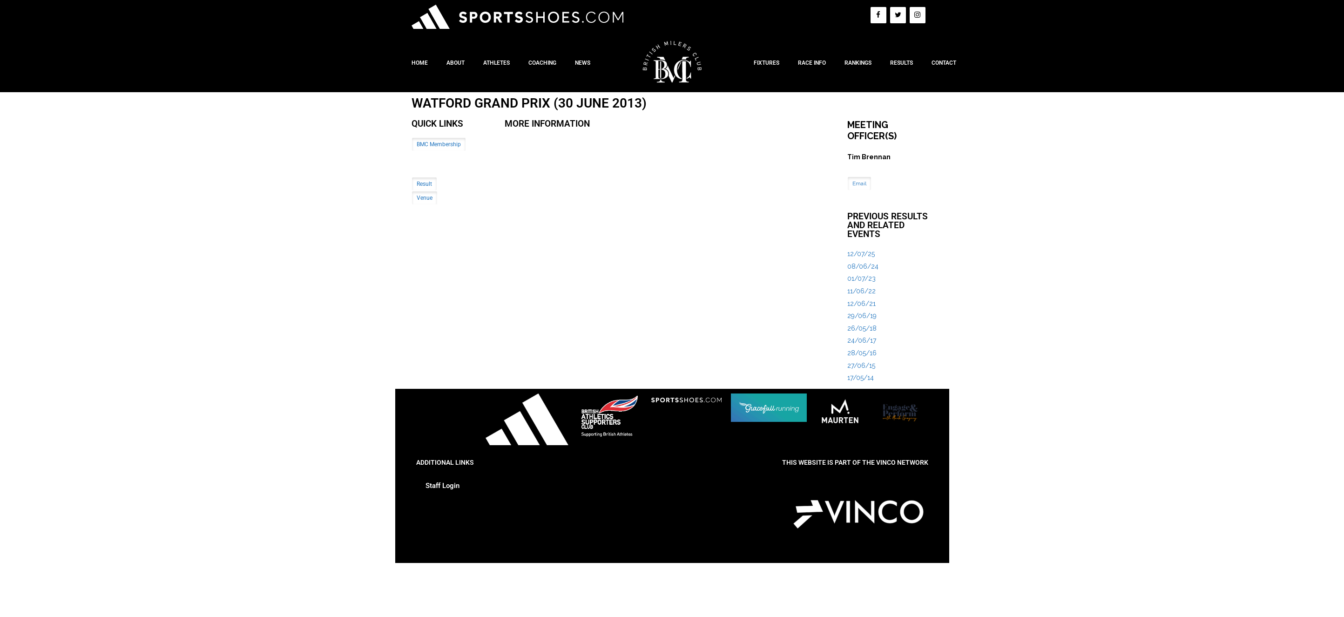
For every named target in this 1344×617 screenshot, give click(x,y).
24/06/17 (861, 340)
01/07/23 (861, 278)
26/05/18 (862, 328)
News (582, 63)
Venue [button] (424, 198)
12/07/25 (861, 254)
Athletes (496, 63)
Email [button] (859, 183)
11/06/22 (861, 291)
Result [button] (424, 184)
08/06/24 (862, 266)
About (455, 63)
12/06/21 (861, 303)
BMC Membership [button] (439, 144)
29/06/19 (862, 315)
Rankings (857, 63)
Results (901, 63)
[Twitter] (898, 15)
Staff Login (442, 485)
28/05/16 (862, 353)
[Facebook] (878, 15)
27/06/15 (861, 365)
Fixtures (766, 63)
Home (420, 63)
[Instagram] (917, 15)
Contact (944, 63)
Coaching (542, 63)
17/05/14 (860, 377)
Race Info (812, 63)
